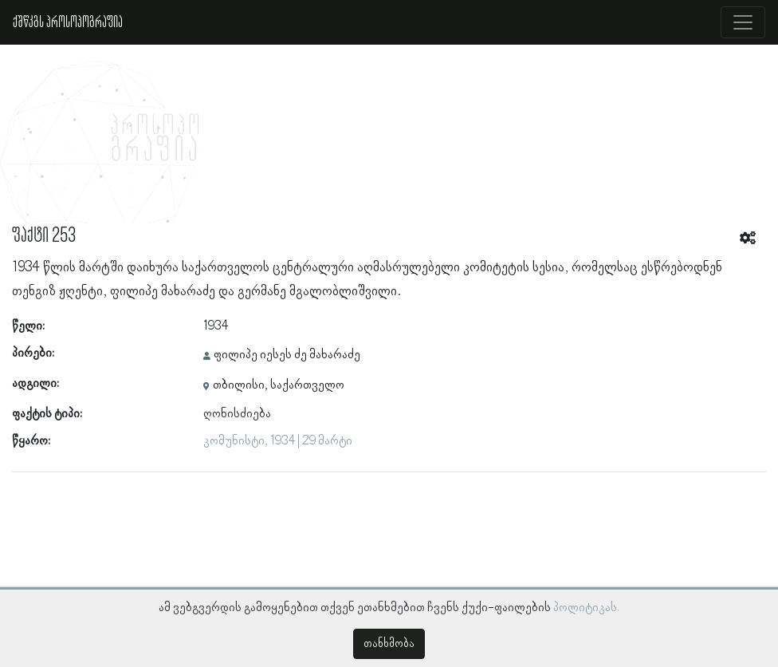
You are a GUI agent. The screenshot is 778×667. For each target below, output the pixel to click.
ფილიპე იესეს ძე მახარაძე (287, 355)
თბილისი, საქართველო (278, 385)
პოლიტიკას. (586, 608)
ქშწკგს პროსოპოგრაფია (68, 22)
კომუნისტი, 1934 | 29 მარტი (277, 441)
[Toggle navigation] (743, 22)
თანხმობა (389, 643)
